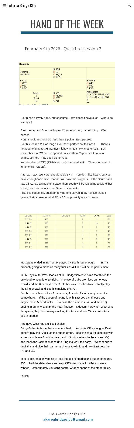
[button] (4, 5)
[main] (67, 25)
